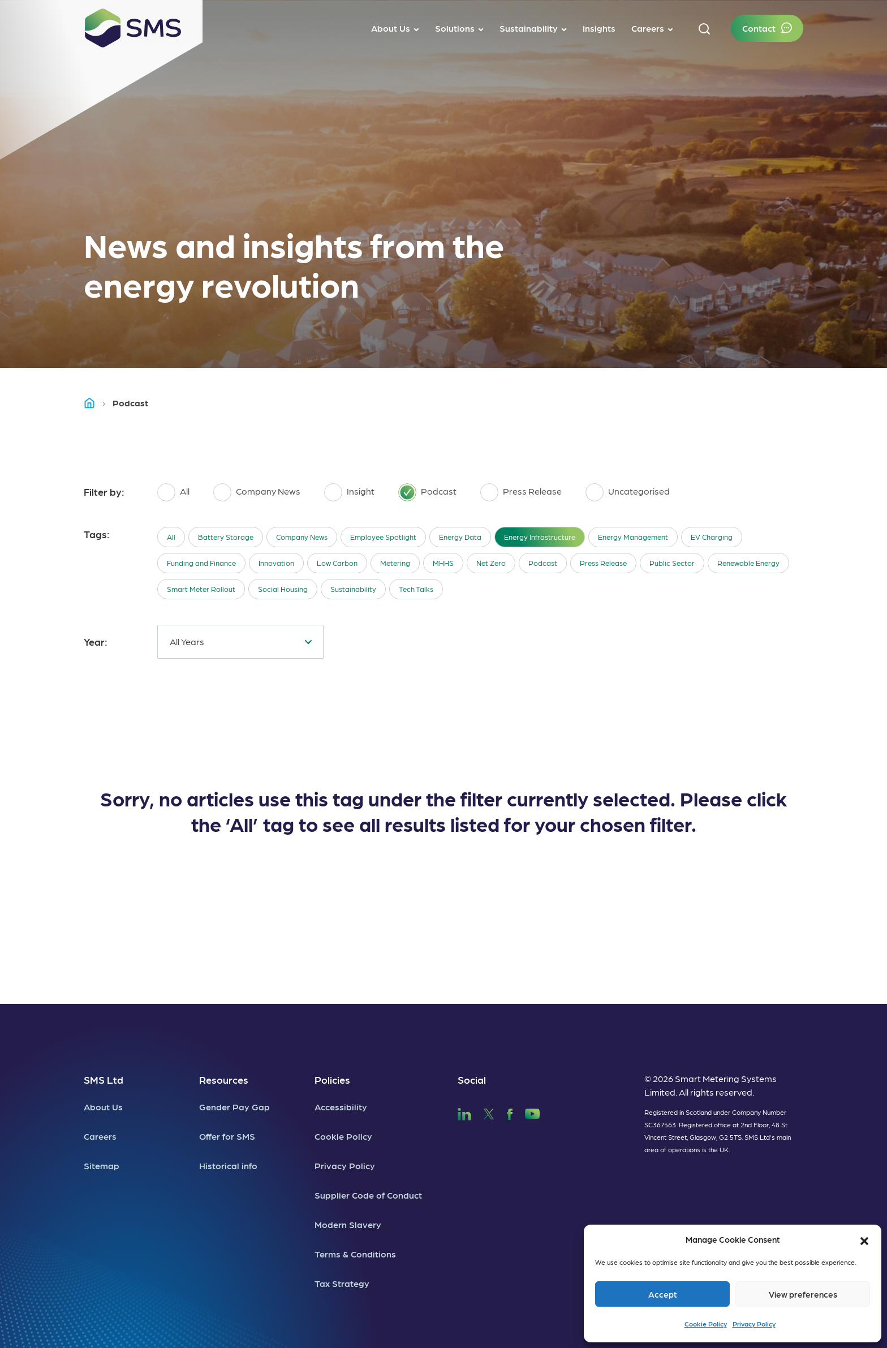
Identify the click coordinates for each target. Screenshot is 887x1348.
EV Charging (712, 537)
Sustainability (353, 589)
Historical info (228, 1165)
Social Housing (283, 589)
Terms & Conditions (355, 1253)
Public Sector (672, 563)
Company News (302, 537)
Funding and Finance (201, 563)
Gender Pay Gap (234, 1106)
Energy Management (633, 537)
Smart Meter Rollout (201, 589)
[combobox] (240, 642)
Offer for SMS (227, 1136)
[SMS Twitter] (489, 1112)
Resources (223, 1079)
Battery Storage (225, 537)
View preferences (803, 1294)
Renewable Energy (748, 563)
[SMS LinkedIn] (464, 1112)
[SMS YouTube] (532, 1112)
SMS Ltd (103, 1079)
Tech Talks (416, 589)
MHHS (443, 563)
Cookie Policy (705, 1324)
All (171, 537)
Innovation (276, 563)
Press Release (603, 563)
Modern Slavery (348, 1224)
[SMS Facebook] (510, 1112)
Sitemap (101, 1165)
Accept (662, 1294)
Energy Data (460, 537)
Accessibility (341, 1106)
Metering (395, 563)
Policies (332, 1079)
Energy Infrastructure (539, 537)
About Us (103, 1106)
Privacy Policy (754, 1324)
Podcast (542, 563)
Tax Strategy (342, 1283)
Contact (759, 28)
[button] (864, 1239)
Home (94, 402)
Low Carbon (337, 563)
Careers (100, 1136)
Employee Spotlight (383, 537)
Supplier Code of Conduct (368, 1195)
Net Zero (491, 563)
